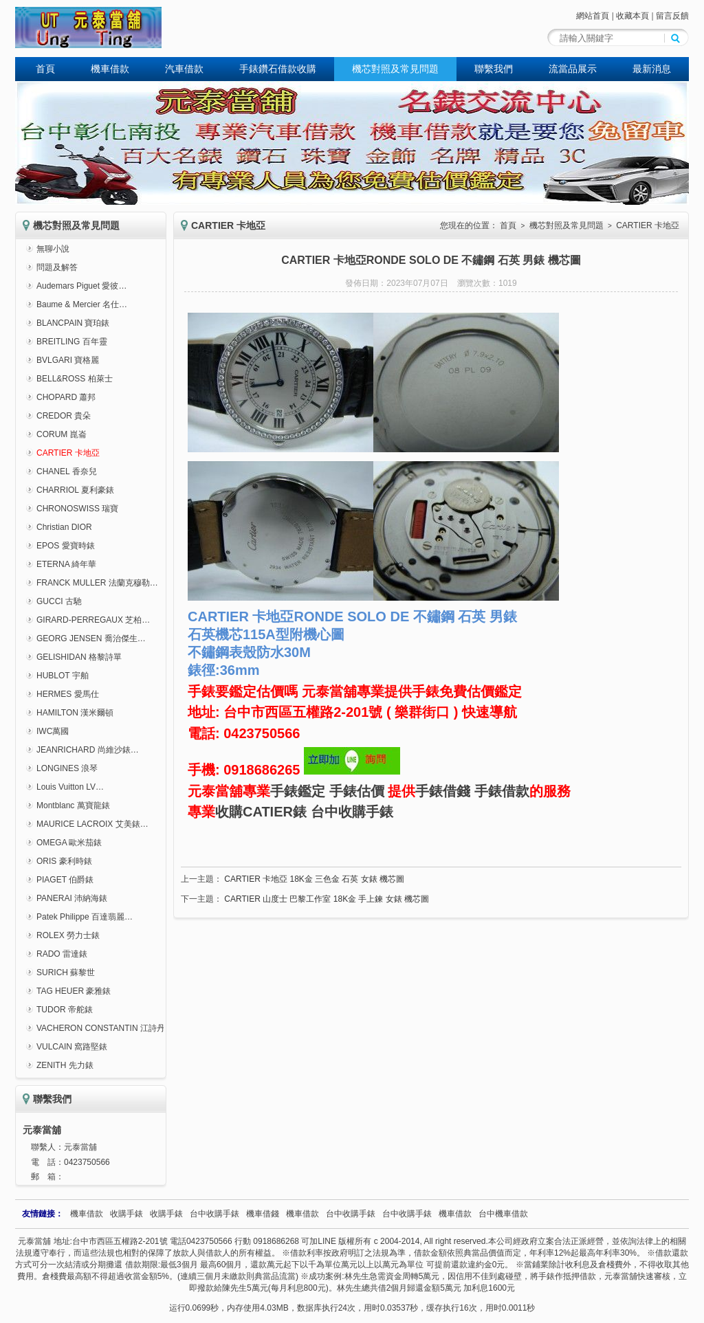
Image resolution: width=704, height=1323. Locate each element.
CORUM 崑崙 (61, 434)
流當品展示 (573, 68)
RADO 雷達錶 (61, 954)
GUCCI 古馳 (59, 601)
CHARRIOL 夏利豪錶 (75, 490)
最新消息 (651, 68)
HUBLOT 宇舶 (62, 675)
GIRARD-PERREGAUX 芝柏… (93, 620)
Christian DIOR (64, 527)
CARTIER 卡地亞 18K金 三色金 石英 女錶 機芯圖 (314, 879)
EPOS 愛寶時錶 (65, 546)
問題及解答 (57, 267)
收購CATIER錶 (261, 811)
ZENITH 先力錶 (65, 1065)
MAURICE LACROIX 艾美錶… (92, 824)
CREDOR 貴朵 (63, 416)
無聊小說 (52, 249)
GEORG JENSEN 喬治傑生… (91, 638)
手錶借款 (501, 791)
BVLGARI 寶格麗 (67, 360)
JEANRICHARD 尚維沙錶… (87, 750)
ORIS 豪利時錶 (64, 861)
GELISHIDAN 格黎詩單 (79, 657)
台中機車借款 (503, 1214)
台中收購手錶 (352, 811)
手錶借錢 (442, 791)
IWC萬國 (52, 731)
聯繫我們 (493, 68)
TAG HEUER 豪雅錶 (73, 991)
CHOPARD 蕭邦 (66, 397)
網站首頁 (592, 16)
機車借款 (110, 68)
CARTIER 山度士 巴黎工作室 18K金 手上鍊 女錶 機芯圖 (326, 899)
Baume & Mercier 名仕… (81, 304)
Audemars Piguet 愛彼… (81, 286)
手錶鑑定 (297, 791)
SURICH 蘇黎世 (65, 972)
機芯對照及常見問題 (395, 68)
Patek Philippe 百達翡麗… (84, 917)
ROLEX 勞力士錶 (68, 935)
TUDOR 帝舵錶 (64, 1009)
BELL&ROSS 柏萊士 (74, 378)
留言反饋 (672, 16)
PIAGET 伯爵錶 (65, 880)
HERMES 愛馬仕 (67, 694)
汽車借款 (184, 68)
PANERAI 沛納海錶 (71, 898)
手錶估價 (356, 791)
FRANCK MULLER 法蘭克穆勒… (97, 583)
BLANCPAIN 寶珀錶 (72, 323)
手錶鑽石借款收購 (277, 68)
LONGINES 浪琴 (67, 768)
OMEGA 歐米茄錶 (69, 842)
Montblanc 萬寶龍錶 (73, 805)
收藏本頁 (632, 16)
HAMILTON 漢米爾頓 (74, 713)
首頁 (45, 68)
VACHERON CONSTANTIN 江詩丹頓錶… (113, 1028)
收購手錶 (126, 1214)
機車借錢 (262, 1214)
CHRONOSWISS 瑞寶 (77, 508)
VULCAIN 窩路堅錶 (71, 1047)
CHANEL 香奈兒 (66, 471)
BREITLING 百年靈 (71, 341)
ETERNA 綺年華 (66, 564)
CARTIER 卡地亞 (68, 453)
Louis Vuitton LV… (70, 787)
